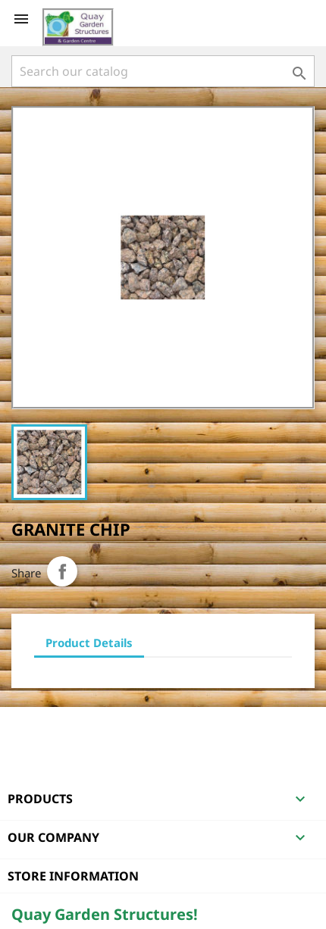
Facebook (25, 727)
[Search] (163, 71)
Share (62, 571)
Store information (73, 876)
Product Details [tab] (89, 642)
